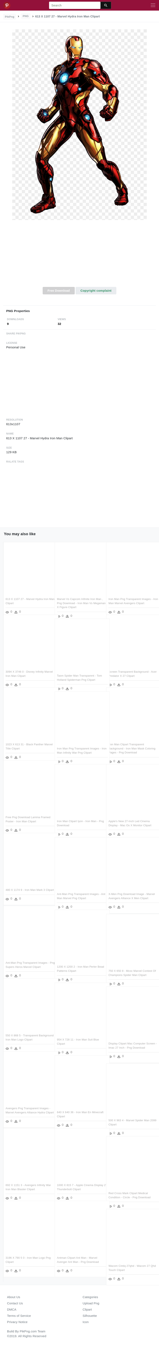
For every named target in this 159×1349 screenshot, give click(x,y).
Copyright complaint (95, 290)
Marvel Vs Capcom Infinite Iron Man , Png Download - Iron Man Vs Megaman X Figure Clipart (79, 597)
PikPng (9, 16)
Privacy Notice (17, 1322)
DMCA (11, 1309)
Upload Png (91, 1303)
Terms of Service (19, 1315)
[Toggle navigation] (153, 5)
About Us (13, 1297)
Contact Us (15, 1303)
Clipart (87, 1309)
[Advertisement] (79, 256)
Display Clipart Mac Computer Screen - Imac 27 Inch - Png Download (127, 1042)
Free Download (58, 290)
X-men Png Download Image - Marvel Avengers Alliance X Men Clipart (128, 892)
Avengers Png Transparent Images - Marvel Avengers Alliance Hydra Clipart (28, 1106)
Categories (90, 1297)
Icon (86, 1322)
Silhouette (90, 1315)
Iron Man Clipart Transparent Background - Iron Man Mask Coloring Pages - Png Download (128, 742)
